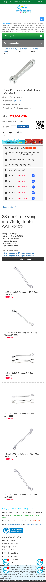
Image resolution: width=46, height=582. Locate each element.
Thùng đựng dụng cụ (10, 578)
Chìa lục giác (13, 566)
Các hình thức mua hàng (11, 559)
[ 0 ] (41, 2)
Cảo (23, 566)
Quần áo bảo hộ (8, 576)
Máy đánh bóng (16, 569)
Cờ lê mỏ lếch (28, 566)
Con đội (35, 576)
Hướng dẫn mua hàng (10, 553)
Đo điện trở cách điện (21, 571)
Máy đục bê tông (25, 569)
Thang (2, 576)
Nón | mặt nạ (30, 574)
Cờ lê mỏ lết (23, 49)
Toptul (15, 101)
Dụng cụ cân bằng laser (15, 573)
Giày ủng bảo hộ (28, 576)
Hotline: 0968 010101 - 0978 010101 (19, 2)
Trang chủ (9, 36)
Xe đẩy (2, 578)
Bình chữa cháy (20, 574)
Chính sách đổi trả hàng (10, 550)
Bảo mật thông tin (8, 540)
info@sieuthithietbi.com (14, 524)
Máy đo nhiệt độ (27, 573)
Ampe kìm (11, 571)
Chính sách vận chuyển (10, 543)
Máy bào (35, 567)
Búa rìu (19, 566)
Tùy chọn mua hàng (12, 43)
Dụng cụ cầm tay (10, 49)
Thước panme (11, 574)
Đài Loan (22, 101)
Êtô (17, 567)
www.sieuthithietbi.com (34, 524)
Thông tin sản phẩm (9, 207)
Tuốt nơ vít (29, 567)
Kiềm (19, 567)
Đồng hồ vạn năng (34, 571)
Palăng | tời (41, 576)
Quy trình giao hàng (9, 547)
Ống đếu (23, 567)
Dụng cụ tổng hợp (10, 567)
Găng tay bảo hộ (18, 576)
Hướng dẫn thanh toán (10, 556)
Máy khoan (33, 569)
